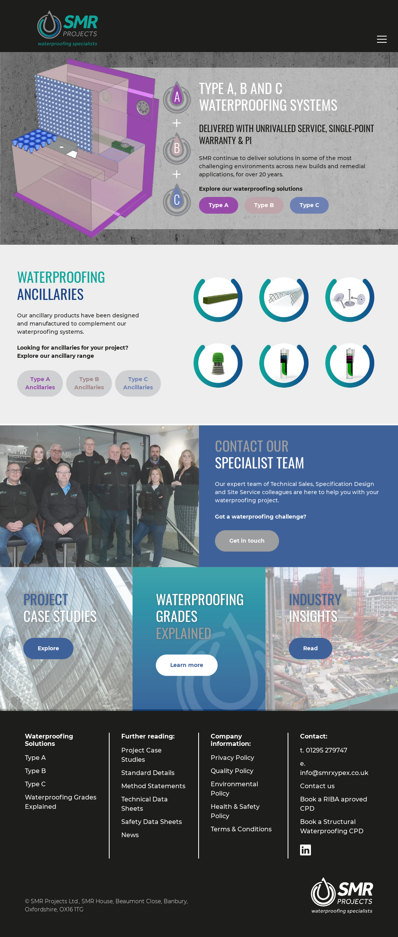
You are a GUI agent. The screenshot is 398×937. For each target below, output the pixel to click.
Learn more (186, 669)
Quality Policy (232, 771)
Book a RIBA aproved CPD (333, 804)
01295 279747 (326, 750)
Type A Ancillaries (40, 383)
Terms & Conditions (241, 829)
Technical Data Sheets (144, 804)
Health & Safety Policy (235, 811)
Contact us (317, 786)
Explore (48, 652)
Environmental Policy (234, 788)
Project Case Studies (141, 755)
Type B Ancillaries (89, 383)
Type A (219, 205)
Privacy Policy (232, 757)
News (130, 835)
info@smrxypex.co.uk (334, 773)
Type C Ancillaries (138, 383)
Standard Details (148, 773)
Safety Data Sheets (151, 822)
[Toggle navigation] (382, 39)
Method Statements (153, 786)
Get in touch (247, 545)
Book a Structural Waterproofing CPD (331, 826)
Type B (264, 205)
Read (310, 652)
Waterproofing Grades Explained (60, 802)
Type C (309, 205)
